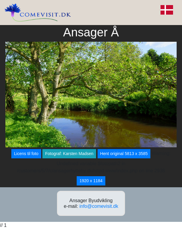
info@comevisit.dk (98, 206)
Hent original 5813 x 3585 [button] (124, 153)
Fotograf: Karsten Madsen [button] (69, 153)
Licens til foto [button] (26, 153)
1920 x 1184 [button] (90, 180)
